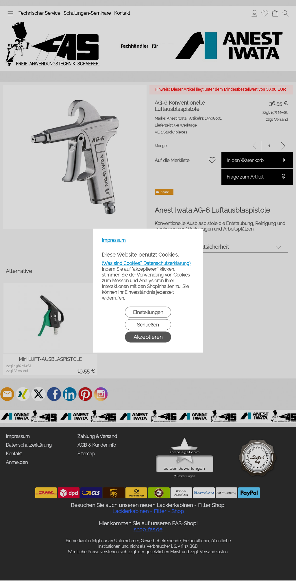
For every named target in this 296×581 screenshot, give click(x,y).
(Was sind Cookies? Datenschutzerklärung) (146, 263)
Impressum (114, 240)
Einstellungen (148, 312)
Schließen (148, 324)
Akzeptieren (148, 337)
